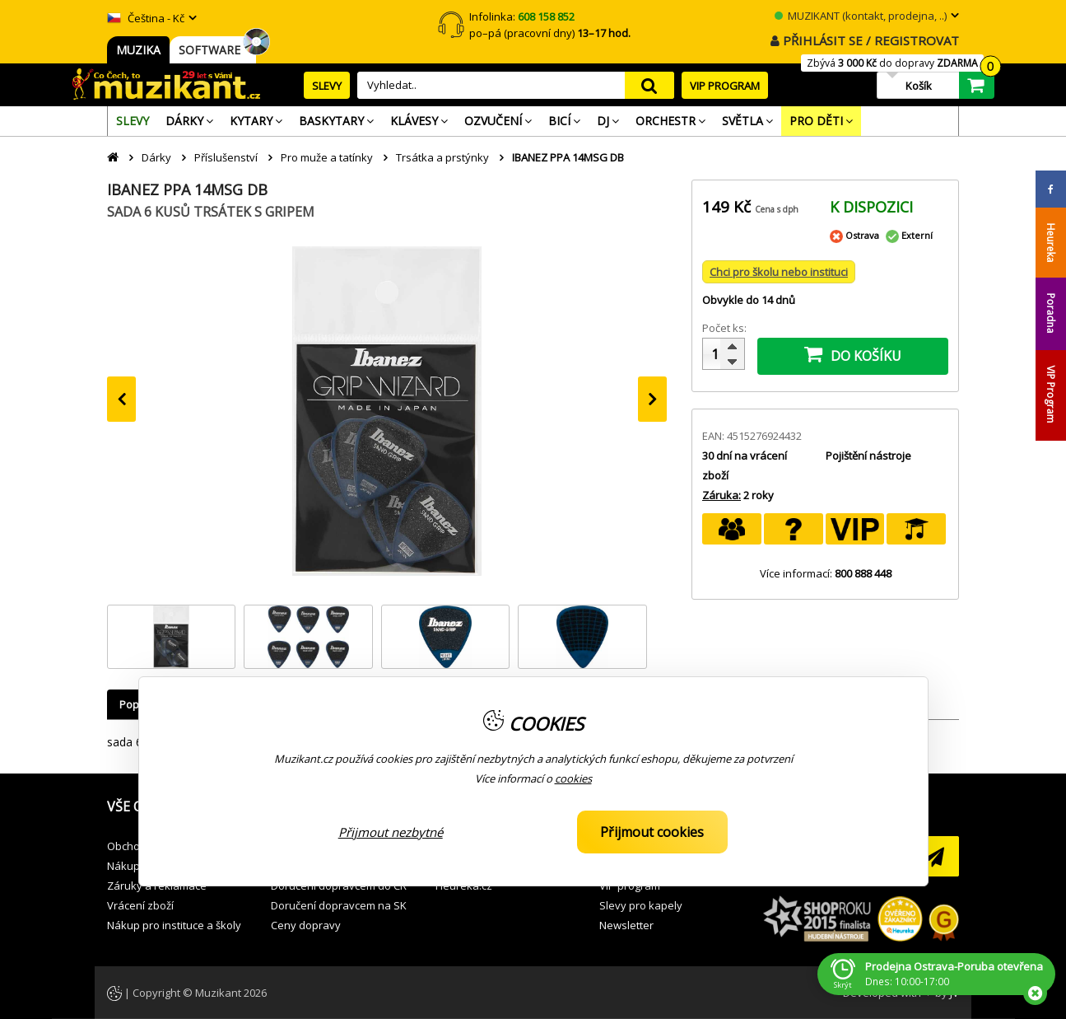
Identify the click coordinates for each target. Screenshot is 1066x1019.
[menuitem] (132, 121)
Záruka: (721, 495)
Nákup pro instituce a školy (174, 925)
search (649, 85)
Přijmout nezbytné (390, 832)
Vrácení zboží (140, 905)
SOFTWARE (213, 50)
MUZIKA (138, 50)
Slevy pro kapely (640, 905)
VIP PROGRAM (725, 85)
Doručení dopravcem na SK (339, 905)
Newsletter (626, 925)
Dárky (156, 157)
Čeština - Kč (145, 18)
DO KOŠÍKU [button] (852, 354)
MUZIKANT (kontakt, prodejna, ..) (861, 15)
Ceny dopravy (306, 925)
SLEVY (327, 85)
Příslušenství (226, 157)
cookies (573, 778)
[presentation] (121, 399)
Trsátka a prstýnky (442, 157)
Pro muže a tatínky (327, 157)
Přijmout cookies (652, 832)
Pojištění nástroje (868, 455)
